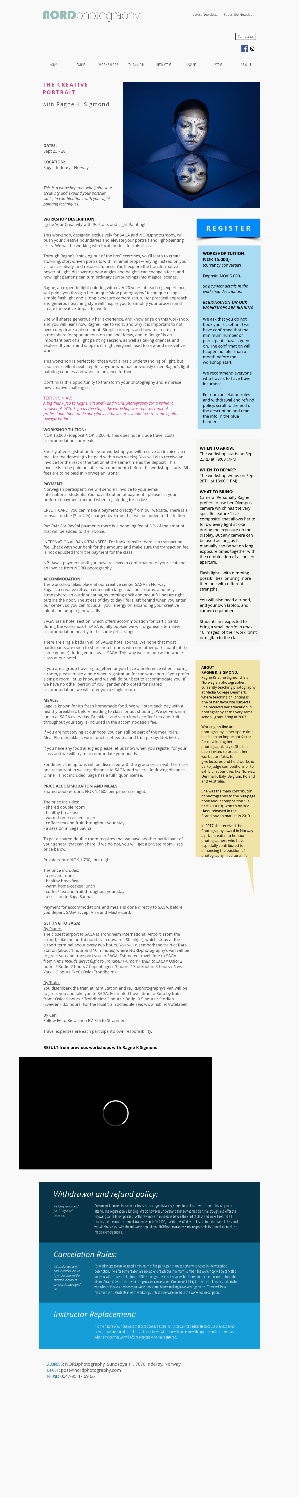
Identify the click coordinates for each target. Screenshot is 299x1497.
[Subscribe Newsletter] (239, 14)
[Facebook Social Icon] (244, 48)
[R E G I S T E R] (228, 228)
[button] (191, 145)
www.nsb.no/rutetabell (165, 1004)
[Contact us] (245, 36)
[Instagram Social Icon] (252, 48)
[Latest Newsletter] (206, 14)
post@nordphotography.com (91, 1370)
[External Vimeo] (115, 1113)
